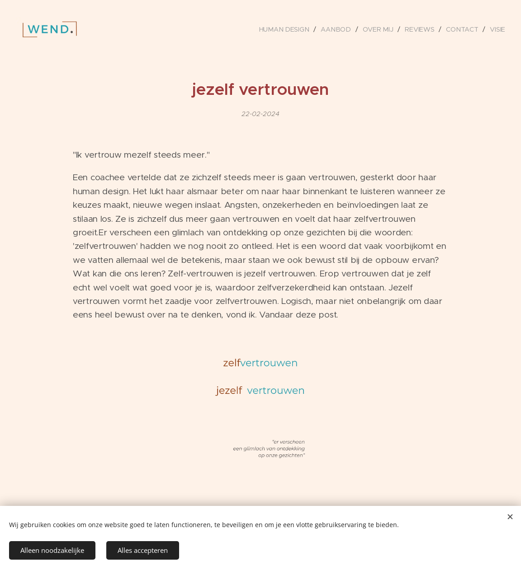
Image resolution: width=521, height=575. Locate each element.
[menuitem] (288, 29)
